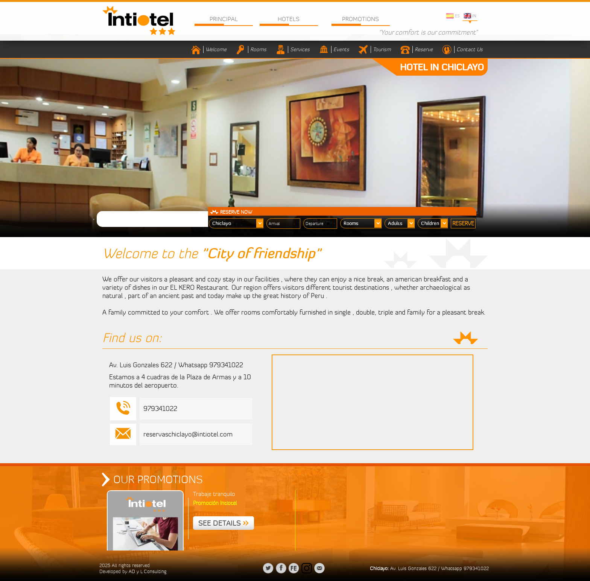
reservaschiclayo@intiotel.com (188, 434)
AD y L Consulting (147, 571)
